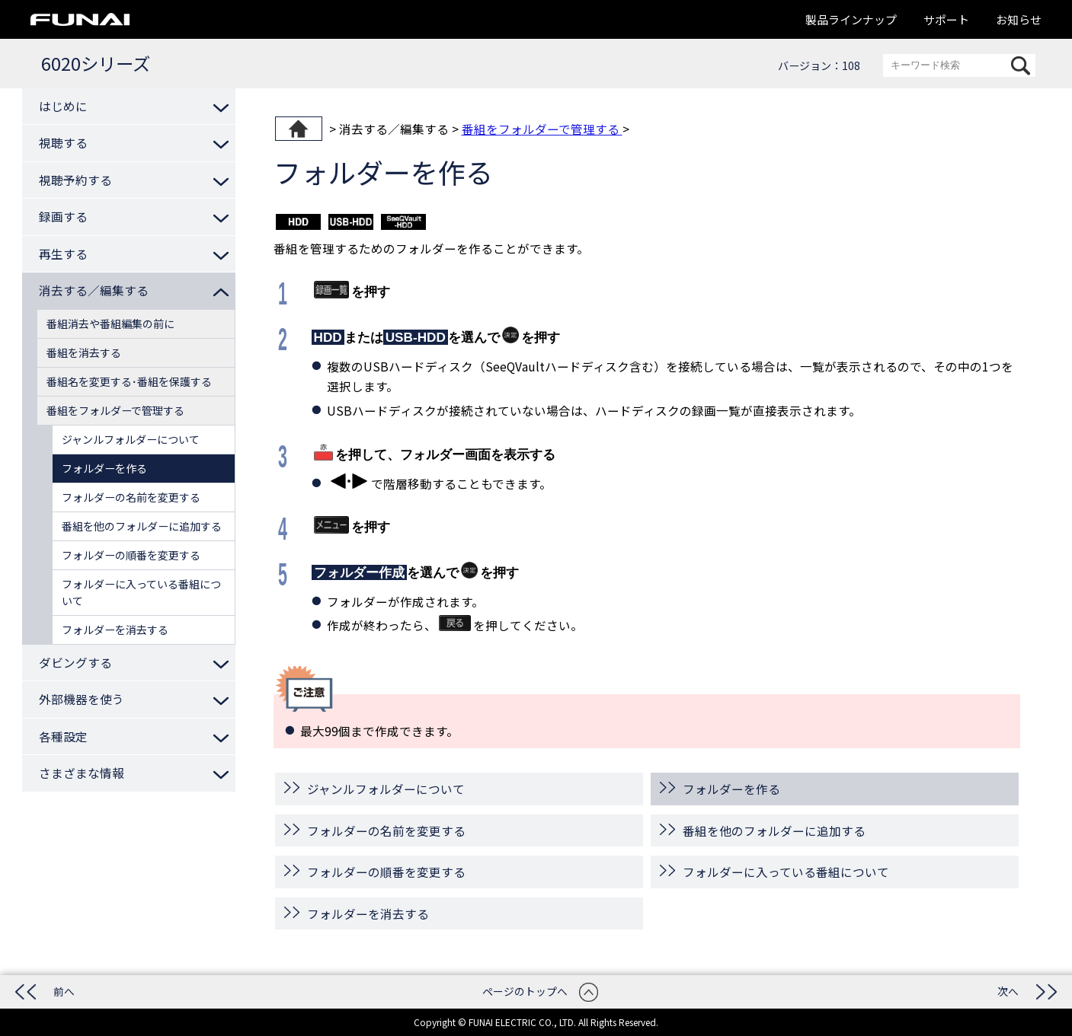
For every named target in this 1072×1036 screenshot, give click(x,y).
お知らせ (1019, 19)
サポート (946, 19)
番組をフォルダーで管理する (542, 128)
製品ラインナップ (851, 19)
